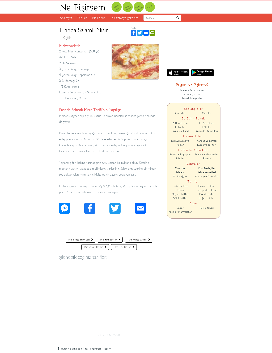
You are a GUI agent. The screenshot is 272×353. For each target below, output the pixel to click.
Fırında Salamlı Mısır (84, 33)
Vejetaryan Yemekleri (207, 176)
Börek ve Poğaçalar (180, 154)
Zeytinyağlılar (180, 176)
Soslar (180, 207)
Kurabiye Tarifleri (206, 144)
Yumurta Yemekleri (207, 130)
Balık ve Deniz (180, 123)
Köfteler (206, 127)
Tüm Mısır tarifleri (123, 247)
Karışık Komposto (192, 97)
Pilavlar (180, 158)
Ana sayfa (66, 18)
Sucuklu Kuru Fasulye (192, 90)
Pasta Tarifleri (180, 186)
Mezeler (206, 113)
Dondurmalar (206, 194)
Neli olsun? (99, 18)
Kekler (180, 144)
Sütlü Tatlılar (180, 198)
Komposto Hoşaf (206, 190)
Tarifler (82, 18)
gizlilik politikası (93, 348)
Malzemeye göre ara (125, 18)
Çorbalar (180, 113)
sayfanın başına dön (69, 348)
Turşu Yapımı (206, 207)
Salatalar (180, 172)
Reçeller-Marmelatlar (180, 211)
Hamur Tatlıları (206, 186)
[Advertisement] (109, 226)
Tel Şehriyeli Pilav (192, 93)
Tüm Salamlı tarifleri (95, 247)
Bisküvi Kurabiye (180, 140)
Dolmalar (180, 168)
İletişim (107, 348)
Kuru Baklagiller (206, 168)
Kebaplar (180, 127)
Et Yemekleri (206, 123)
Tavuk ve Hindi (180, 130)
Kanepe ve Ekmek (206, 140)
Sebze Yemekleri (206, 172)
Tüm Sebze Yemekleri (80, 239)
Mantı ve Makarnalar (206, 154)
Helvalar (180, 190)
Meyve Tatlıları (180, 194)
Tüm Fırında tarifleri (138, 239)
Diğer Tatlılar (206, 198)
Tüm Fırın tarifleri (110, 239)
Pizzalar (207, 158)
